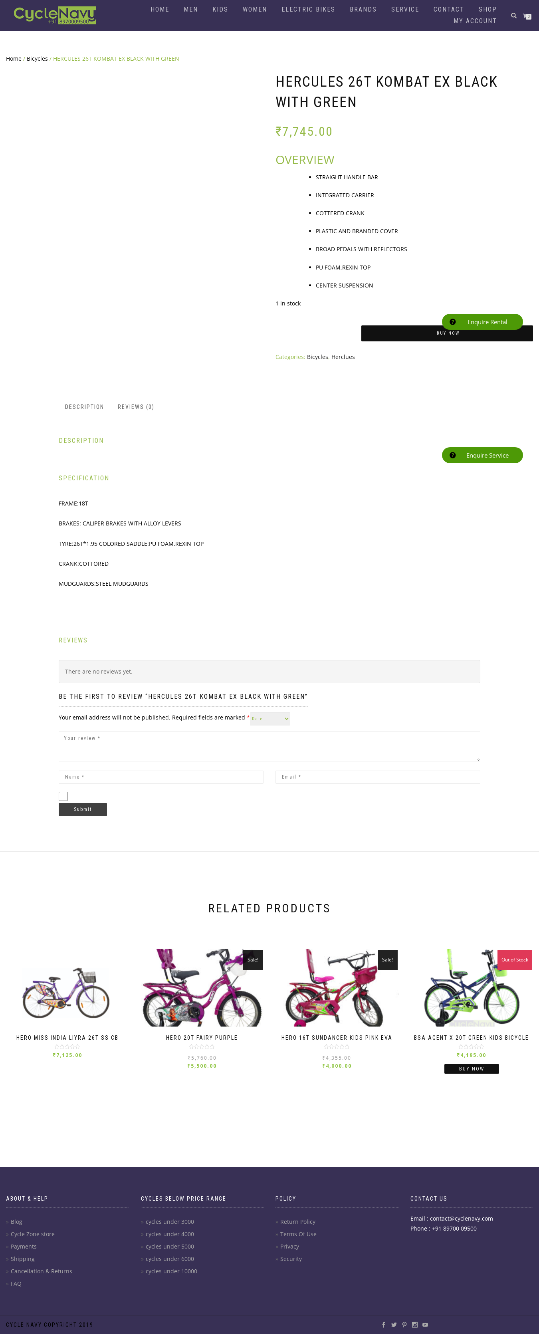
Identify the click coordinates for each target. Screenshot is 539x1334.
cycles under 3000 (170, 1221)
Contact (449, 9)
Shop (488, 9)
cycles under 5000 (170, 1246)
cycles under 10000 (171, 1271)
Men (191, 9)
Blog (16, 1221)
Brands (363, 9)
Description (84, 407)
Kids (220, 9)
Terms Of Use (298, 1234)
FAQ (16, 1283)
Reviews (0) (136, 407)
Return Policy (297, 1221)
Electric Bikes (308, 9)
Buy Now (448, 333)
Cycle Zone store (33, 1234)
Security (291, 1259)
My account (475, 21)
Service (405, 9)
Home (160, 9)
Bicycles (37, 58)
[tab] (85, 406)
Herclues (343, 357)
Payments (24, 1246)
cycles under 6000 (170, 1259)
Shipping (23, 1259)
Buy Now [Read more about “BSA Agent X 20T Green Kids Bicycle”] (471, 1069)
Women (255, 9)
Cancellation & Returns (41, 1271)
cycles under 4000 (170, 1234)
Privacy (289, 1246)
